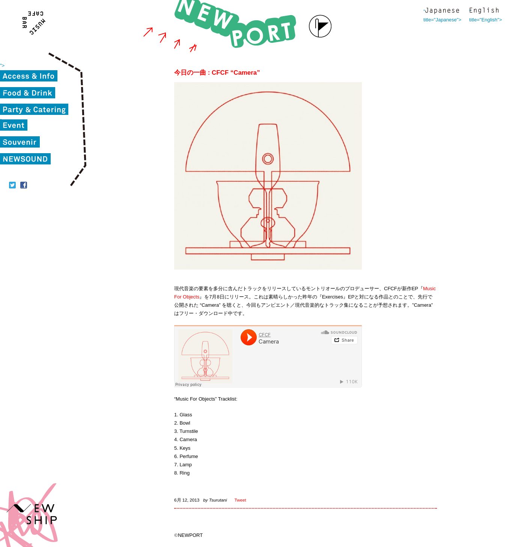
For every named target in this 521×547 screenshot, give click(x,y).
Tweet (240, 499)
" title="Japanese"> (442, 11)
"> (2, 65)
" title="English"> (483, 11)
